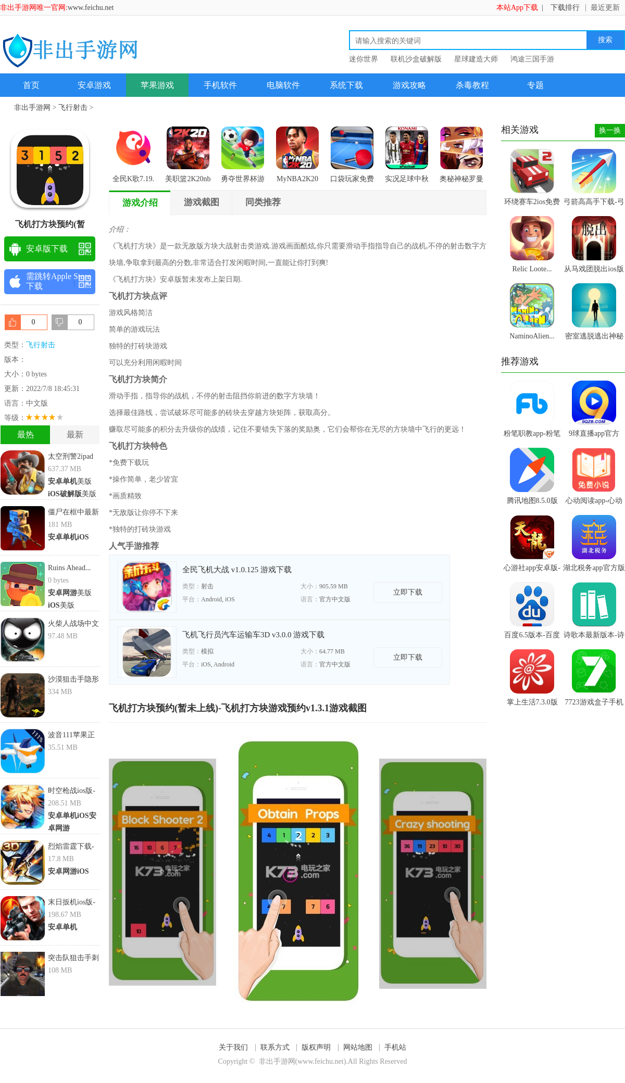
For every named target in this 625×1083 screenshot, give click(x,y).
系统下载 (346, 85)
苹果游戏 (157, 85)
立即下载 (407, 592)
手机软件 (220, 85)
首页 (31, 85)
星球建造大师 (476, 59)
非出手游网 (32, 107)
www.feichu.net (91, 7)
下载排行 (565, 7)
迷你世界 (363, 59)
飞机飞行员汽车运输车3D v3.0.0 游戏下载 (253, 635)
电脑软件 (283, 85)
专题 (535, 85)
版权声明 (316, 1047)
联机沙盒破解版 (416, 59)
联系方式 (275, 1047)
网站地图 (357, 1047)
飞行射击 (73, 107)
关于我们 (233, 1047)
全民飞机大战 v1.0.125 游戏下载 (237, 569)
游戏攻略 (409, 85)
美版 (70, 481)
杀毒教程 (472, 85)
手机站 (395, 1047)
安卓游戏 (94, 85)
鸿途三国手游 (532, 59)
